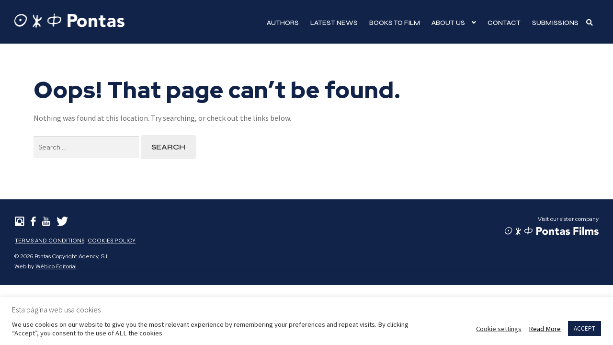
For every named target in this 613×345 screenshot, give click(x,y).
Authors (283, 23)
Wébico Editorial (56, 266)
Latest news (334, 23)
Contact (504, 23)
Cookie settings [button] (499, 328)
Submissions (555, 23)
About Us (448, 23)
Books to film (394, 23)
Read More (545, 328)
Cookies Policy (112, 240)
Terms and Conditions (49, 240)
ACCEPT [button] (584, 328)
